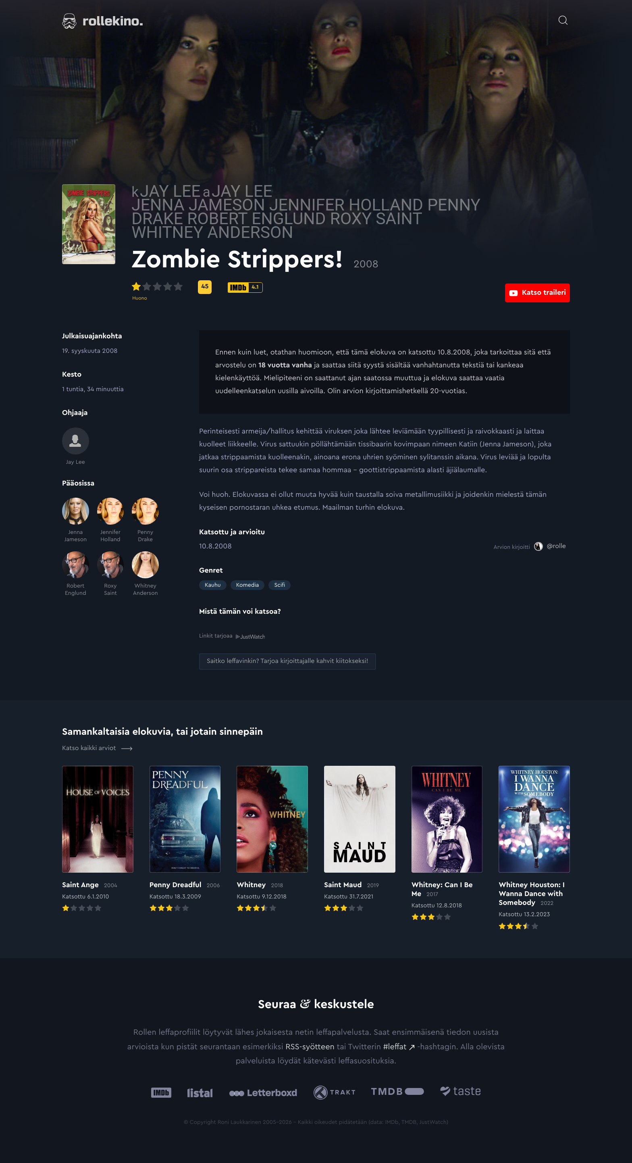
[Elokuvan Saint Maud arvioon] (359, 839)
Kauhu (213, 585)
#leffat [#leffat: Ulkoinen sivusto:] (395, 1046)
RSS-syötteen (310, 1046)
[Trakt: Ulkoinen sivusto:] (336, 1092)
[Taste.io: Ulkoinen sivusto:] (460, 1092)
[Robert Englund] (75, 574)
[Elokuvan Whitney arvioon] (272, 839)
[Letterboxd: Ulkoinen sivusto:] (263, 1092)
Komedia (247, 585)
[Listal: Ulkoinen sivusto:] (198, 1092)
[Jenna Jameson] (75, 520)
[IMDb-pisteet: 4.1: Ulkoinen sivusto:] (312, 287)
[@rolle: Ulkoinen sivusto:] (550, 546)
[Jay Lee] (75, 446)
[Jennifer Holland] (110, 520)
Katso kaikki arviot (97, 747)
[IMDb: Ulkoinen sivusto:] (161, 1092)
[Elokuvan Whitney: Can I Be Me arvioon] (447, 843)
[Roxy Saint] (110, 574)
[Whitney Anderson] (145, 574)
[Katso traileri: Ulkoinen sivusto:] (537, 286)
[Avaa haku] (563, 16)
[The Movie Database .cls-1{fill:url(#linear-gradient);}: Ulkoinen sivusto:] (397, 1092)
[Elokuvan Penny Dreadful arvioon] (185, 839)
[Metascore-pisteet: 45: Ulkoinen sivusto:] (272, 287)
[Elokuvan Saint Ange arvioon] (97, 839)
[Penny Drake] (145, 520)
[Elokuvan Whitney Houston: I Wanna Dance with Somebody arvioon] (534, 848)
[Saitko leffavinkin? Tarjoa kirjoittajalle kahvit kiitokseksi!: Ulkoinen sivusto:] (287, 660)
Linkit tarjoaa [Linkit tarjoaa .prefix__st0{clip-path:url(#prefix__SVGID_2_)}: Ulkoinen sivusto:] (232, 636)
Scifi (279, 585)
